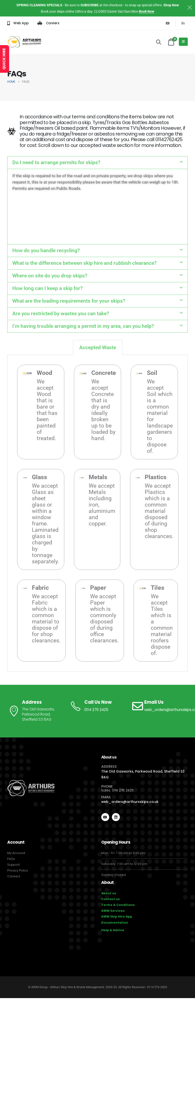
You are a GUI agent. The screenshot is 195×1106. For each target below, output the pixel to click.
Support (13, 865)
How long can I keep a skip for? (47, 288)
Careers (13, 876)
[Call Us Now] (97, 706)
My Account (16, 853)
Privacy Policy (17, 870)
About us (108, 893)
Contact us (110, 899)
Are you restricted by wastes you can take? (60, 313)
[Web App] (18, 23)
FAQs (11, 859)
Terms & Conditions (118, 905)
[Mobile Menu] (183, 42)
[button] (159, 42)
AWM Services (113, 911)
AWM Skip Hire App (116, 916)
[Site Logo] (24, 42)
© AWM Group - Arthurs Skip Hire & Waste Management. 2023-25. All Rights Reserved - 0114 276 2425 (97, 987)
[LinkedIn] (183, 23)
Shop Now (171, 5)
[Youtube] (167, 23)
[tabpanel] (97, 513)
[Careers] (48, 23)
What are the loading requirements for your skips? (68, 301)
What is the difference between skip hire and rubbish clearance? (84, 263)
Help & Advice (112, 930)
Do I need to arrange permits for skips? (56, 162)
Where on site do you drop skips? (49, 276)
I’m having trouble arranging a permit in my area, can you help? (83, 326)
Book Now (146, 11)
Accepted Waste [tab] (97, 347)
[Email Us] (159, 706)
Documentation (114, 922)
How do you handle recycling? (46, 250)
